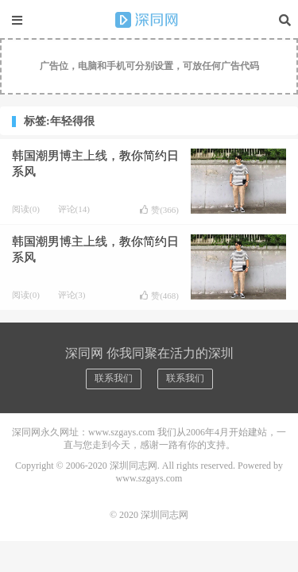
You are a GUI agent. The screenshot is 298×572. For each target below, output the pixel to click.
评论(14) (74, 209)
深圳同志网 (149, 20)
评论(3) (72, 295)
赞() (159, 209)
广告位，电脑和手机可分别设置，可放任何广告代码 (149, 66)
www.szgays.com (149, 478)
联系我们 (114, 378)
